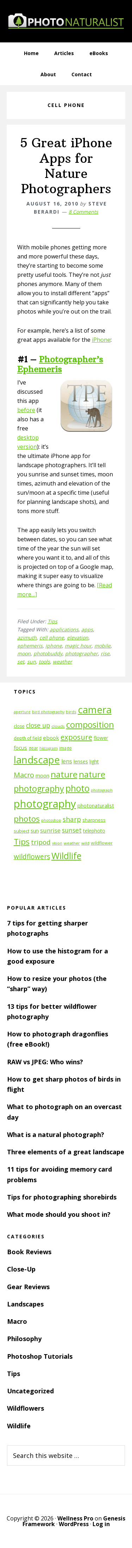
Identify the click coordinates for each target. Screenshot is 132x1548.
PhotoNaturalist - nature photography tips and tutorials (66, 21)
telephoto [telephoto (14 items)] (94, 830)
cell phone (51, 637)
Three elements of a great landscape (65, 1152)
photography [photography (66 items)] (45, 804)
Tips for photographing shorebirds (62, 1197)
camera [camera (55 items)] (95, 709)
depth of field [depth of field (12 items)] (28, 738)
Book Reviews (29, 1252)
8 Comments (83, 211)
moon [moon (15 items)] (42, 775)
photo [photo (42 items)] (77, 788)
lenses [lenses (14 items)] (81, 761)
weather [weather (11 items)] (72, 843)
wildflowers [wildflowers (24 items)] (32, 856)
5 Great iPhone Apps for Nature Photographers (66, 166)
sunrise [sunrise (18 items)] (50, 830)
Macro (17, 1321)
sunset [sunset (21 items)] (72, 830)
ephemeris (30, 645)
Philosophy (24, 1338)
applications (64, 629)
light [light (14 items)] (94, 761)
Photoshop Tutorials (40, 1356)
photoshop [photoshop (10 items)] (51, 820)
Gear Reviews (28, 1286)
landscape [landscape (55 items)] (37, 759)
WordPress (74, 1524)
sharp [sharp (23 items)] (72, 819)
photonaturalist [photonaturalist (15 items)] (95, 805)
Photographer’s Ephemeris (60, 364)
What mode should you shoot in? (59, 1214)
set (20, 661)
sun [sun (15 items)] (35, 830)
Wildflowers (25, 1408)
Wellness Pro (75, 1518)
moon (24, 653)
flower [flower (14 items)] (101, 737)
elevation (77, 637)
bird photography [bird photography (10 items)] (48, 711)
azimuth (27, 637)
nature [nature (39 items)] (64, 774)
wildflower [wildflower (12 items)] (102, 843)
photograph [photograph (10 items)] (102, 790)
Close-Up (21, 1269)
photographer (81, 653)
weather (62, 661)
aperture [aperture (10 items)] (22, 711)
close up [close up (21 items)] (38, 725)
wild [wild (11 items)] (85, 843)
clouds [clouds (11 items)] (58, 726)
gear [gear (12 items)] (33, 748)
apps (87, 629)
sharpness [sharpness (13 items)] (94, 820)
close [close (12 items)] (19, 726)
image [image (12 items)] (65, 748)
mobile (102, 645)
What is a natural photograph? (55, 1134)
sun (31, 661)
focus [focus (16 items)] (20, 747)
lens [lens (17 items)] (66, 761)
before (26, 410)
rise (105, 653)
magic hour (78, 645)
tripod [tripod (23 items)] (41, 842)
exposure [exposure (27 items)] (76, 737)
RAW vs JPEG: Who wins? (45, 1062)
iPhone (101, 340)
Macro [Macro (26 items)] (24, 775)
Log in (101, 1524)
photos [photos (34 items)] (27, 818)
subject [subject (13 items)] (21, 831)
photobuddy (47, 653)
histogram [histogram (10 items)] (48, 748)
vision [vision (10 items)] (57, 843)
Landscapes (25, 1304)
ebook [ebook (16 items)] (51, 737)
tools (44, 661)
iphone (53, 645)
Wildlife (19, 1426)
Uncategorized (30, 1391)
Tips (52, 621)
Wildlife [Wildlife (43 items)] (66, 856)
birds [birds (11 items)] (71, 711)
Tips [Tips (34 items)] (22, 841)
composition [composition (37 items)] (90, 724)
